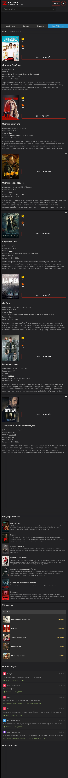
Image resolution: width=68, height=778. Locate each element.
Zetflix (4, 31)
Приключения (12, 314)
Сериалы (40, 26)
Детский (11, 74)
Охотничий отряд (11, 124)
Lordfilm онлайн (9, 745)
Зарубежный (34, 74)
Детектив (18, 253)
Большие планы (10, 364)
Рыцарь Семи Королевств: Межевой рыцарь (22, 704)
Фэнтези (11, 253)
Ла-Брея (6, 303)
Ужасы (10, 194)
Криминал (11, 135)
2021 (14, 310)
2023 (14, 432)
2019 (14, 248)
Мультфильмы (9, 26)
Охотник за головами (13, 182)
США (10, 72)
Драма (30, 135)
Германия (12, 435)
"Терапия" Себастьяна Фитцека (18, 425)
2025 (14, 131)
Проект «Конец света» (14, 680)
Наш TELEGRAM (58, 26)
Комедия (26, 74)
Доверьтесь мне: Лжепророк (16, 715)
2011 (14, 371)
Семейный (18, 74)
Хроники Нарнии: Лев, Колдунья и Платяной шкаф (25, 738)
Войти (55, 3)
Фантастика (22, 314)
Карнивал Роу (9, 241)
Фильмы (26, 26)
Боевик (18, 135)
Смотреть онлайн (43, 57)
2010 (14, 69)
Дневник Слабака (11, 65)
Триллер (24, 135)
